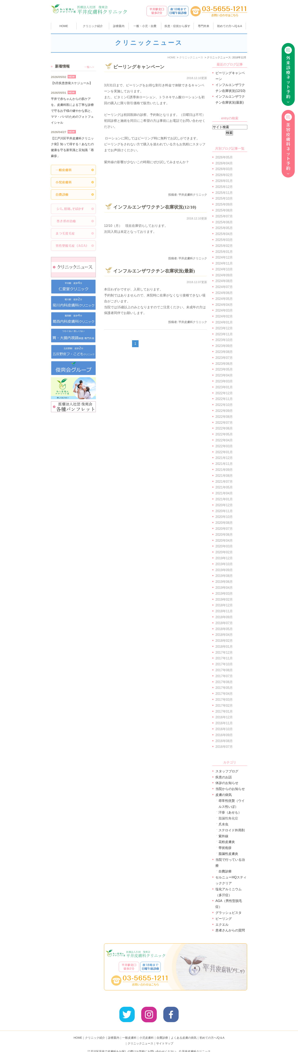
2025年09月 (224, 204)
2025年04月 (224, 234)
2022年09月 (224, 410)
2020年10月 (224, 517)
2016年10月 (224, 729)
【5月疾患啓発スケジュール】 (71, 83)
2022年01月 (224, 452)
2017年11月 (224, 658)
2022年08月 (224, 416)
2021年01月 (224, 499)
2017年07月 (224, 676)
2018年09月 (224, 617)
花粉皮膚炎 (226, 842)
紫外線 (223, 836)
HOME (63, 26)
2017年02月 (224, 705)
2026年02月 (224, 175)
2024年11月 (224, 263)
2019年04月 (224, 587)
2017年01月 (224, 711)
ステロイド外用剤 (231, 830)
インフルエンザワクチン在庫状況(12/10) (154, 207)
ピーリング (223, 918)
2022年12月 (224, 393)
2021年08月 (224, 475)
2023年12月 (224, 328)
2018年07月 (224, 623)
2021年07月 (224, 481)
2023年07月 (224, 357)
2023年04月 (224, 375)
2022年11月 (224, 399)
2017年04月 (224, 693)
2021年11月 (224, 464)
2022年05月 (224, 434)
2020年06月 (224, 534)
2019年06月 (224, 581)
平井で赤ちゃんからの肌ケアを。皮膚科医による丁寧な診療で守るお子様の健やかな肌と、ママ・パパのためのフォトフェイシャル (72, 110)
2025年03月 (224, 240)
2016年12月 (224, 717)
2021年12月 (224, 458)
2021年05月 (224, 487)
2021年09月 (224, 469)
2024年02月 (224, 316)
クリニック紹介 (95, 1031)
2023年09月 (224, 346)
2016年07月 (224, 746)
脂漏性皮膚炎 (228, 853)
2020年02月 (224, 552)
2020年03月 (224, 546)
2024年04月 (224, 304)
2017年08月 (224, 670)
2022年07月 (224, 422)
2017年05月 (224, 687)
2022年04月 (224, 440)
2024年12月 (224, 257)
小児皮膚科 (146, 1031)
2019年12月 (224, 558)
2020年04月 (224, 540)
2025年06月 (224, 222)
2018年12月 (224, 605)
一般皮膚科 (129, 1031)
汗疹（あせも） (229, 812)
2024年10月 (224, 269)
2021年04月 (224, 493)
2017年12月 (224, 652)
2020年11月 (224, 511)
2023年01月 (224, 387)
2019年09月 (224, 570)
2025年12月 (224, 187)
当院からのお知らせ (230, 789)
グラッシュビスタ (228, 912)
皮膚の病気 (223, 795)
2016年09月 (224, 735)
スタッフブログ (226, 771)
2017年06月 (224, 682)
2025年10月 (224, 198)
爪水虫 (223, 824)
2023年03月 (224, 381)
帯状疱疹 (225, 848)
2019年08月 (224, 575)
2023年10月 (224, 340)
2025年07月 (224, 216)
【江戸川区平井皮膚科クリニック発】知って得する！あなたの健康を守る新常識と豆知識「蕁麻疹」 (72, 147)
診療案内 (118, 26)
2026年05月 (224, 157)
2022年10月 (224, 405)
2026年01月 (224, 181)
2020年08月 (224, 522)
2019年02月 (224, 599)
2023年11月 (224, 334)
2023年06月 (224, 363)
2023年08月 (224, 352)
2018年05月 (224, 629)
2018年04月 (224, 634)
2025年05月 (224, 228)
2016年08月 (224, 741)
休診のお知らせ (226, 783)
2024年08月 (224, 281)
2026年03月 (224, 169)
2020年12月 (224, 505)
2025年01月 (224, 251)
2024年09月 (224, 275)
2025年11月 (224, 192)
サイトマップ (164, 1036)
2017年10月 (224, 664)
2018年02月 (224, 640)
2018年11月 (224, 611)
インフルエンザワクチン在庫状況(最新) (154, 270)
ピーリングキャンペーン (139, 66)
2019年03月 (224, 593)
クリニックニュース (140, 1036)
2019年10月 (224, 564)
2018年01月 (224, 646)
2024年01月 (224, 322)
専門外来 (203, 26)
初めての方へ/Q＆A (211, 1031)
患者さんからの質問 (230, 930)
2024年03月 (224, 310)
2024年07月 (224, 287)
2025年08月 (224, 210)
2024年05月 (224, 299)
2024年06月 (224, 293)
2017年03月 (224, 699)
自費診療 (225, 871)
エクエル (222, 924)
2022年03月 (224, 446)
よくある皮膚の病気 (184, 1031)
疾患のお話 (223, 777)
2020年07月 (224, 528)
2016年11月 (224, 723)
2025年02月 (224, 245)
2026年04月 (224, 163)
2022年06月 (224, 428)
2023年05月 (224, 369)
